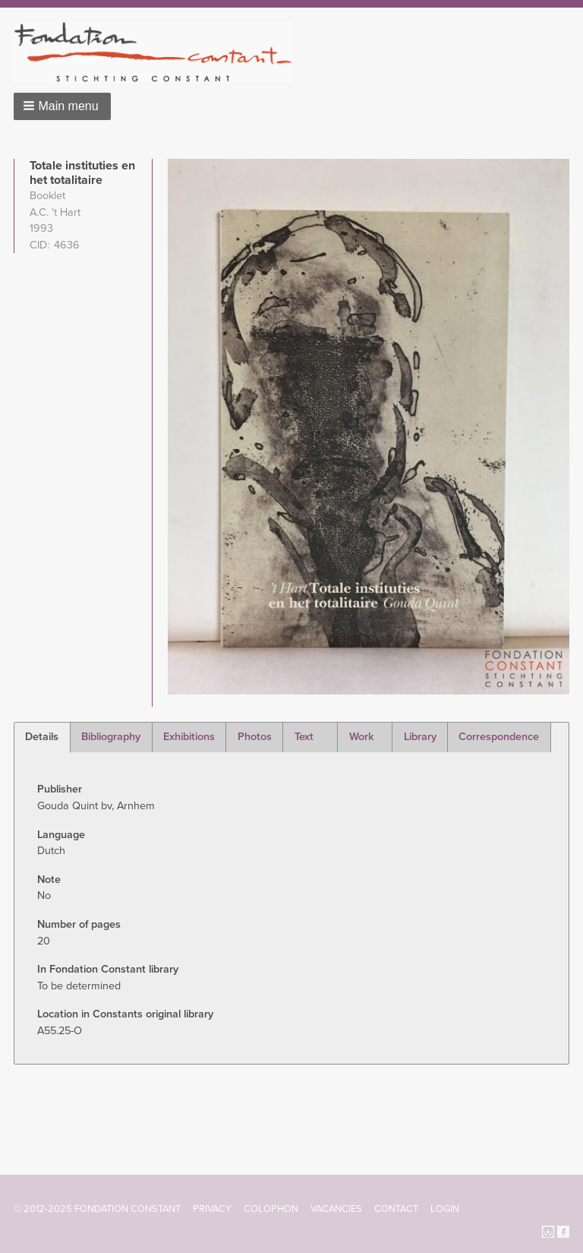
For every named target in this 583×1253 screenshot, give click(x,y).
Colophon (271, 1209)
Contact (396, 1209)
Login (444, 1209)
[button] (62, 106)
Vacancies (336, 1209)
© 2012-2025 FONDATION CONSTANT (97, 1209)
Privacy (212, 1209)
